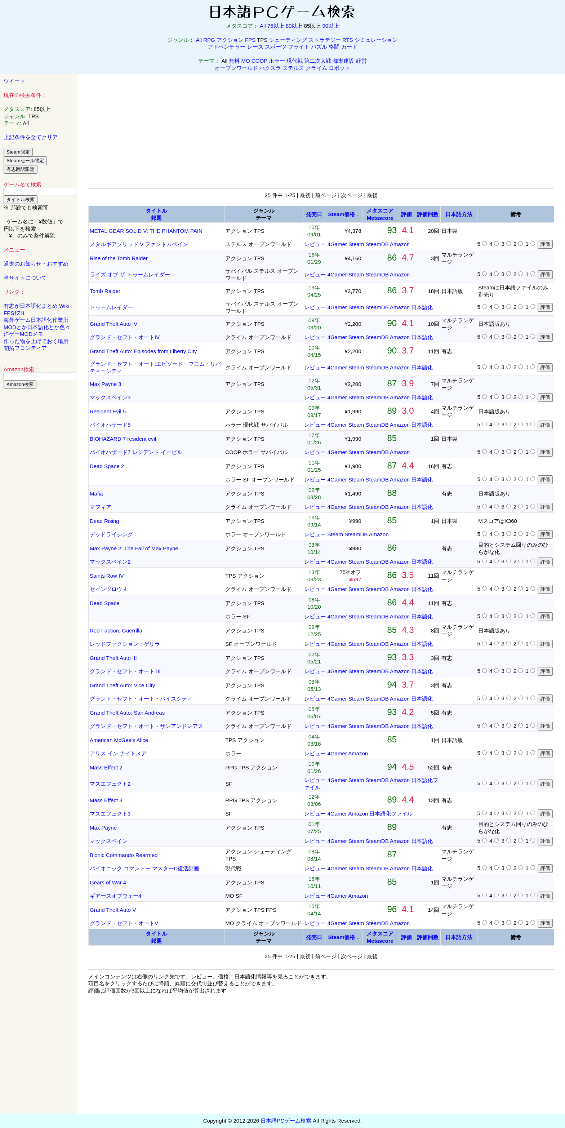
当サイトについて (25, 278)
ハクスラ (270, 68)
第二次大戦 (317, 61)
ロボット (339, 68)
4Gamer (337, 244)
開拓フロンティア (25, 348)
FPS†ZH (14, 313)
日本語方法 (458, 214)
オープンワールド (236, 68)
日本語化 (422, 307)
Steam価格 (341, 214)
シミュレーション (376, 40)
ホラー (277, 61)
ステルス (293, 68)
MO (245, 61)
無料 (234, 61)
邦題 (156, 218)
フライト (299, 47)
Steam (356, 244)
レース (255, 47)
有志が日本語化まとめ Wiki (37, 306)
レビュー (315, 244)
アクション (230, 40)
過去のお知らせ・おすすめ (36, 264)
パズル (319, 47)
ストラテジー (324, 40)
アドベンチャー (226, 47)
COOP (259, 61)
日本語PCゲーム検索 (286, 1121)
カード (349, 47)
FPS (250, 40)
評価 (406, 214)
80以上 (294, 26)
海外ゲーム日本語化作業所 (36, 320)
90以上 (330, 26)
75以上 (275, 26)
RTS (347, 40)
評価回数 (428, 214)
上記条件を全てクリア (31, 137)
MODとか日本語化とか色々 (37, 327)
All (263, 26)
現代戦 (294, 61)
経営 (361, 61)
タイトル (156, 211)
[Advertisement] (39, 504)
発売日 (314, 214)
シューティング (288, 40)
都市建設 (343, 61)
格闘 (334, 47)
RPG (209, 40)
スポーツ (275, 47)
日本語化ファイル (391, 814)
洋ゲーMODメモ (23, 334)
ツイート (14, 81)
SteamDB (377, 244)
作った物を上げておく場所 (36, 341)
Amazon (400, 244)
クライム (316, 68)
